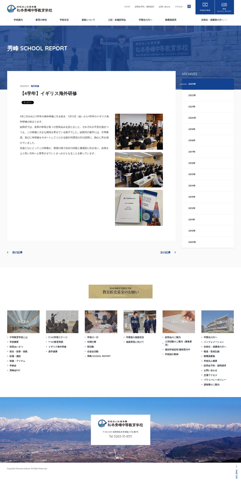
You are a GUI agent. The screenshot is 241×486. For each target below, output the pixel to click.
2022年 (192, 95)
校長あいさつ (16, 346)
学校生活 (64, 19)
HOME (127, 6)
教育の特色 (41, 19)
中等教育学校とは (18, 337)
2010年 (192, 230)
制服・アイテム (17, 361)
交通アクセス (210, 375)
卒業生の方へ (145, 19)
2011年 (191, 219)
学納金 (13, 365)
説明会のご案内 (173, 337)
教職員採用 (170, 19)
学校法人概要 (210, 361)
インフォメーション (214, 341)
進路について (88, 19)
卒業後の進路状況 (135, 337)
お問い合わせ (164, 6)
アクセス (179, 6)
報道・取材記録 (211, 351)
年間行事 (91, 341)
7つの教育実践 (55, 341)
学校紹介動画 (171, 354)
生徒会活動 (92, 351)
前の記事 (15, 252)
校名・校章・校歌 (18, 351)
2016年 (191, 163)
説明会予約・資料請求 (144, 6)
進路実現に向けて (135, 341)
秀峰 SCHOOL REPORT (99, 356)
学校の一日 (92, 337)
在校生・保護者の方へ (214, 19)
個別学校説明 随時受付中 (177, 349)
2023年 (192, 84)
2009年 (192, 242)
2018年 (191, 140)
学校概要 (14, 341)
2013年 (191, 196)
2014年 (191, 185)
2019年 (191, 129)
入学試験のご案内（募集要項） (178, 343)
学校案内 (18, 19)
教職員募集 (209, 356)
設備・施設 (15, 356)
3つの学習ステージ (58, 337)
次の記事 (168, 252)
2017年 (191, 151)
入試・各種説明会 (117, 19)
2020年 (192, 117)
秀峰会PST (15, 370)
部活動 (90, 346)
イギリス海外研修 (57, 346)
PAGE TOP (236, 474)
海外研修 (35, 86)
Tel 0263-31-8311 (120, 436)
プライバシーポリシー (215, 379)
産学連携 (52, 351)
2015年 (191, 174)
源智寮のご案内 (211, 384)
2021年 (191, 106)
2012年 (191, 208)
